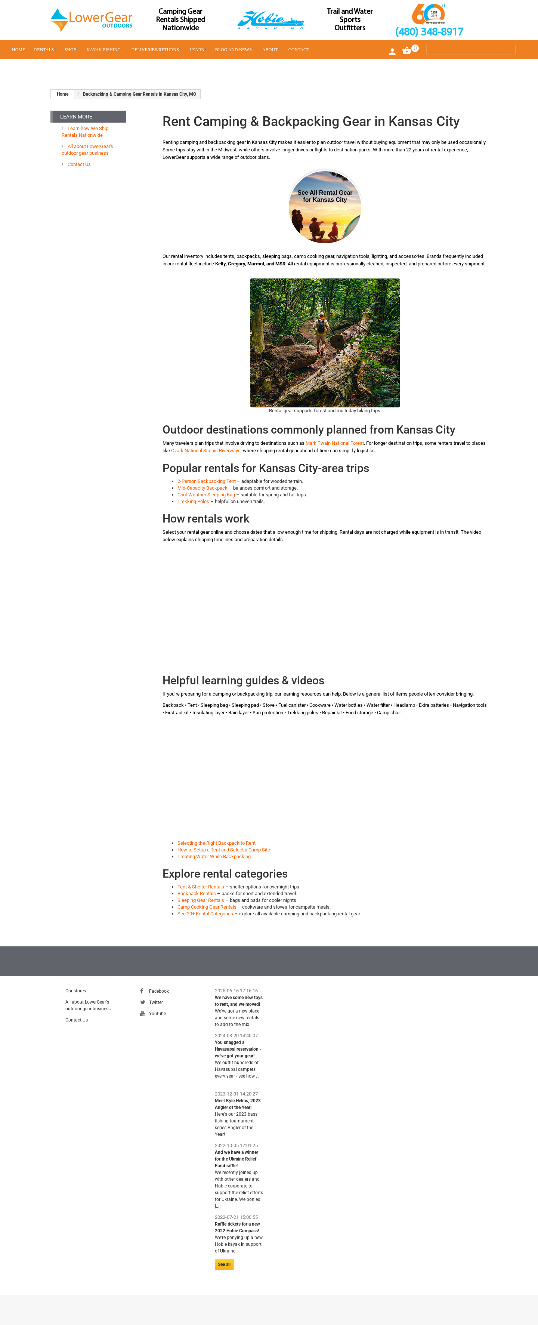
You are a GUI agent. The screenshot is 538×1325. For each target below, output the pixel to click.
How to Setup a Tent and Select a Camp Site (223, 850)
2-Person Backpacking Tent (206, 481)
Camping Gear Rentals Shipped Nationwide (180, 20)
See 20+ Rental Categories (205, 913)
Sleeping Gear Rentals (200, 900)
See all (224, 1264)
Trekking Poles (193, 501)
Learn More (76, 117)
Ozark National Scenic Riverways (206, 450)
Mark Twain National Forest (335, 443)
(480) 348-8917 (429, 32)
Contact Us (79, 164)
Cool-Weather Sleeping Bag (206, 494)
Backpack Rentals (196, 893)
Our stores (75, 990)
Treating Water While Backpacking (214, 856)
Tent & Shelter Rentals (200, 887)
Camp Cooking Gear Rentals (206, 907)
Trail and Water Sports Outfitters (350, 20)
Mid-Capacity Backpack (202, 488)
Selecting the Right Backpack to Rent (216, 843)
